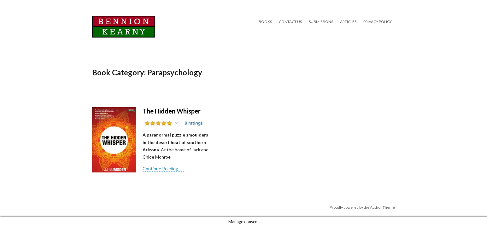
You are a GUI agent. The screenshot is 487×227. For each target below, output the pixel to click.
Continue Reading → (163, 168)
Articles (348, 21)
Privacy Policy (377, 21)
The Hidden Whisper (172, 111)
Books (265, 21)
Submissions (321, 21)
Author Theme (382, 207)
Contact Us (290, 21)
